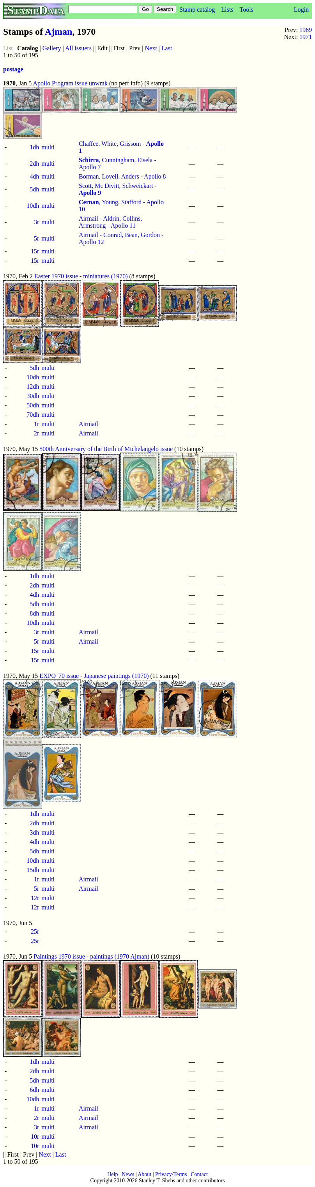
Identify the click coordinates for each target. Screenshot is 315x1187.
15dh (33, 870)
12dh (33, 386)
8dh (34, 613)
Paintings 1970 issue (59, 956)
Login (301, 9)
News (128, 1174)
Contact (199, 1174)
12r (35, 898)
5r (36, 238)
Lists (227, 9)
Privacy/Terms (171, 1174)
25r (35, 931)
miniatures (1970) (105, 276)
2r (36, 433)
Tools (246, 9)
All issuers (78, 48)
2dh (34, 163)
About (144, 1174)
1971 (305, 37)
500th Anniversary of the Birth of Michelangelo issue (106, 449)
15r (35, 251)
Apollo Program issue (60, 83)
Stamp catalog (197, 9)
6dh (34, 1089)
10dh (33, 205)
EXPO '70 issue (59, 675)
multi (48, 147)
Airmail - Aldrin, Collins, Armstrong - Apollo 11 (110, 222)
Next (151, 48)
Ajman (59, 32)
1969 (305, 30)
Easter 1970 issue (56, 276)
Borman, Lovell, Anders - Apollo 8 (122, 176)
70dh (33, 414)
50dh (33, 405)
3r (36, 222)
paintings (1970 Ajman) (119, 956)
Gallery (51, 48)
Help (112, 1174)
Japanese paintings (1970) (116, 675)
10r (35, 1136)
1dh (34, 147)
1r (36, 424)
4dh (34, 176)
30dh (33, 396)
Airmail (88, 424)
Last (166, 48)
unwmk (98, 83)
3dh (34, 832)
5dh (34, 189)
